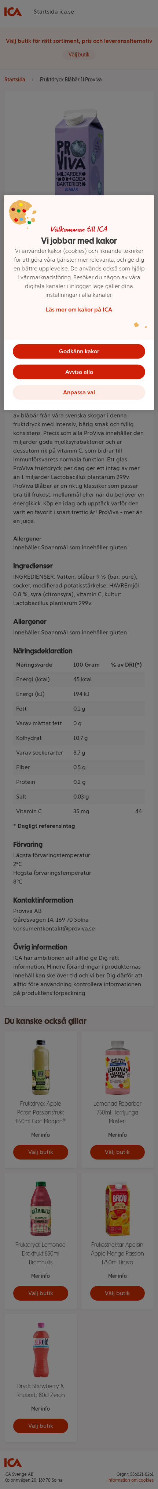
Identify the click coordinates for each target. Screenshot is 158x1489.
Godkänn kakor (79, 351)
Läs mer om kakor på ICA (79, 309)
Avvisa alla (79, 371)
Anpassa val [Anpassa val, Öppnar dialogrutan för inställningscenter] (79, 392)
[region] (79, 302)
